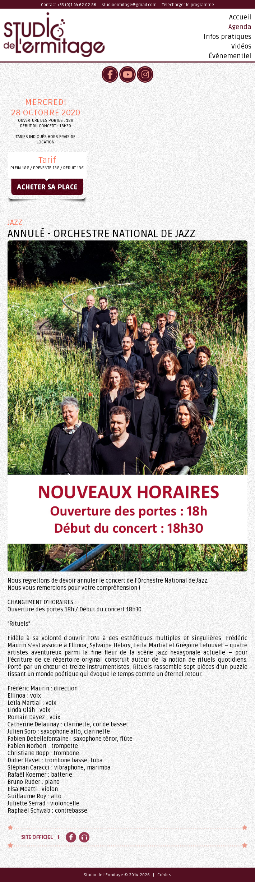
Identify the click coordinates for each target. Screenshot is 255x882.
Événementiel (230, 56)
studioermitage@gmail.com (129, 5)
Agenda (239, 27)
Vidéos (241, 46)
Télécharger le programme (188, 5)
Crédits (164, 875)
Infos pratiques (227, 36)
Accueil (240, 17)
